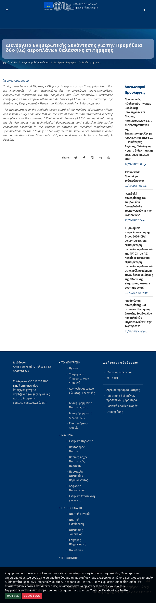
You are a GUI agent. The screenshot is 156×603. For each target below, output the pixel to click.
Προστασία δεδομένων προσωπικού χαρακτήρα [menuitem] (121, 398)
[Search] (144, 9)
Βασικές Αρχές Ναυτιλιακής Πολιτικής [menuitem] (78, 461)
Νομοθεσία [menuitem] (76, 550)
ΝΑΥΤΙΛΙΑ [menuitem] (67, 435)
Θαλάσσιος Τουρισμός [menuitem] (76, 532)
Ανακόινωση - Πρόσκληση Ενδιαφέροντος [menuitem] (134, 176)
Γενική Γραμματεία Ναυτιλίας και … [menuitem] (80, 405)
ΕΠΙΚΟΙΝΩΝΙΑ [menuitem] (69, 558)
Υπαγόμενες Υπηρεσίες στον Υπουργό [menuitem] (79, 379)
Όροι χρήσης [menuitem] (114, 412)
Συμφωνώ (13, 596)
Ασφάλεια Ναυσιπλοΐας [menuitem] (77, 488)
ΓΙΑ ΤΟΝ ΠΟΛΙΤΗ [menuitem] (71, 508)
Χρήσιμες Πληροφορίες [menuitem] (77, 542)
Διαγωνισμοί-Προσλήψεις (35, 62)
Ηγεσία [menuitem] (73, 368)
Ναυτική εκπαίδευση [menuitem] (76, 522)
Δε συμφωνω (32, 596)
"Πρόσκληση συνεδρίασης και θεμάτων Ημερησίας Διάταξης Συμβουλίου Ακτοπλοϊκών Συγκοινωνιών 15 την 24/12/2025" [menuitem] (138, 313)
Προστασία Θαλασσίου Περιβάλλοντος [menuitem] (78, 476)
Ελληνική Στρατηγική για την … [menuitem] (82, 498)
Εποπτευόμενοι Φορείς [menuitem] (78, 425)
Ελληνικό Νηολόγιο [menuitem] (81, 441)
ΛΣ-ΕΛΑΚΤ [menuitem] (112, 378)
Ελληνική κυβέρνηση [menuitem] (119, 372)
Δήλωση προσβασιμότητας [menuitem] (123, 390)
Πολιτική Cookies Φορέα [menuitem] (122, 406)
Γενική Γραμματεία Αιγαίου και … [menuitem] (80, 415)
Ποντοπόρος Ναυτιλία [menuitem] (77, 449)
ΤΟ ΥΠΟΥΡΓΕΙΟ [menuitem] (70, 362)
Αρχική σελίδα (9, 62)
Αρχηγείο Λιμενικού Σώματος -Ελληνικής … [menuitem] (82, 393)
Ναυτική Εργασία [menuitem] (79, 514)
